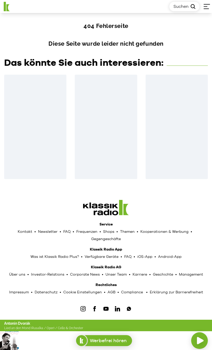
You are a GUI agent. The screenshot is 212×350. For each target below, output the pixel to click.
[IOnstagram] (83, 308)
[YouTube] (106, 308)
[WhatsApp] (129, 308)
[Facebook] (94, 308)
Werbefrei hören (104, 340)
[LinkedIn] (117, 308)
